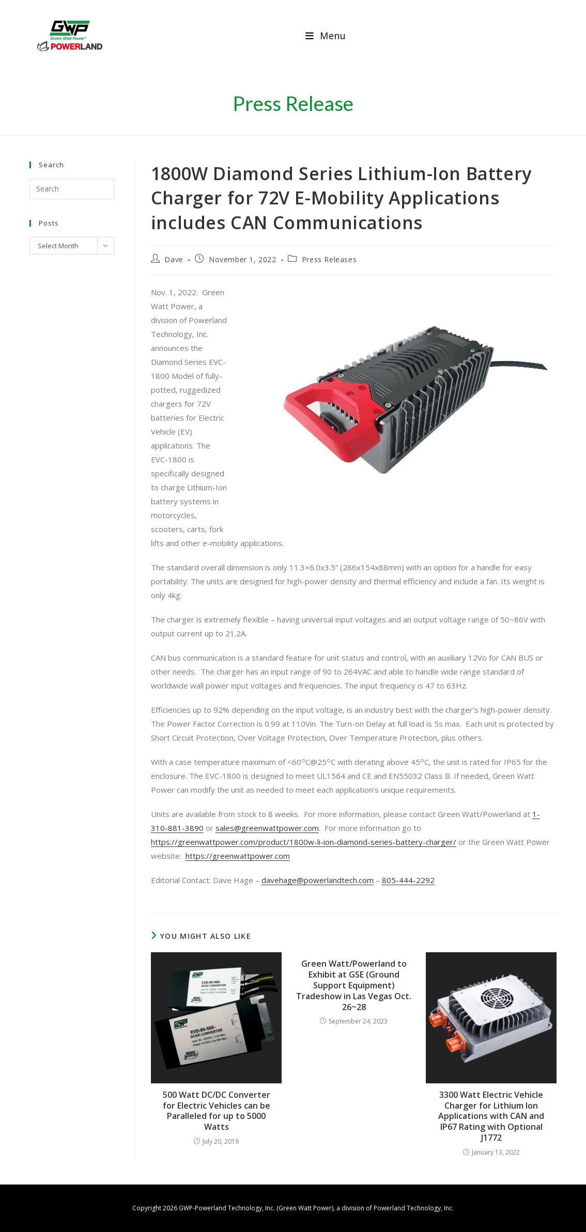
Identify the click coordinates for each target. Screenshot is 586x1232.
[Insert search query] (71, 189)
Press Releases (329, 259)
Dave (173, 259)
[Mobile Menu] (325, 35)
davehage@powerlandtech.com (317, 880)
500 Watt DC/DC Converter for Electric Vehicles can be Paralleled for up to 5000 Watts (216, 1111)
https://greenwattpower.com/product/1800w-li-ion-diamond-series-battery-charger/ (303, 842)
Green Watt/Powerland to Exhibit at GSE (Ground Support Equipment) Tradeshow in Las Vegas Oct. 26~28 (353, 985)
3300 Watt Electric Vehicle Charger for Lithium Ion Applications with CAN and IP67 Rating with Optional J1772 (491, 1116)
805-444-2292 (408, 880)
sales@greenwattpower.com (267, 828)
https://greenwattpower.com (238, 856)
